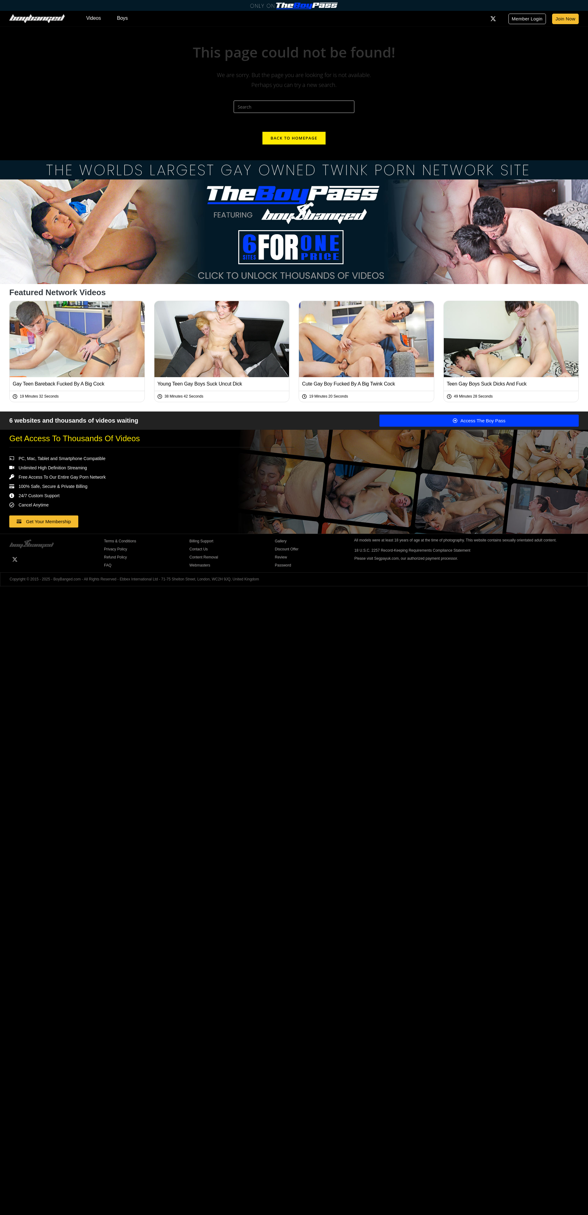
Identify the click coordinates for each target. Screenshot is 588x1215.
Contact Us (198, 549)
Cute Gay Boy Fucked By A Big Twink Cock (348, 383)
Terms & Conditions (120, 541)
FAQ (107, 565)
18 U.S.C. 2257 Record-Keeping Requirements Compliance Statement (412, 550)
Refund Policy (115, 557)
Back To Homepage (293, 138)
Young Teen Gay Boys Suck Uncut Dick (200, 383)
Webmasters (199, 565)
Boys (122, 18)
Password (283, 565)
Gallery (281, 541)
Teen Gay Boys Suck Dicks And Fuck (487, 383)
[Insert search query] (294, 107)
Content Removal (203, 557)
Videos (93, 18)
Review (281, 557)
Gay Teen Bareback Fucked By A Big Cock (58, 383)
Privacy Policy (115, 549)
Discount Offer (286, 549)
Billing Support (201, 541)
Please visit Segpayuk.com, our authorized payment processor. (406, 558)
